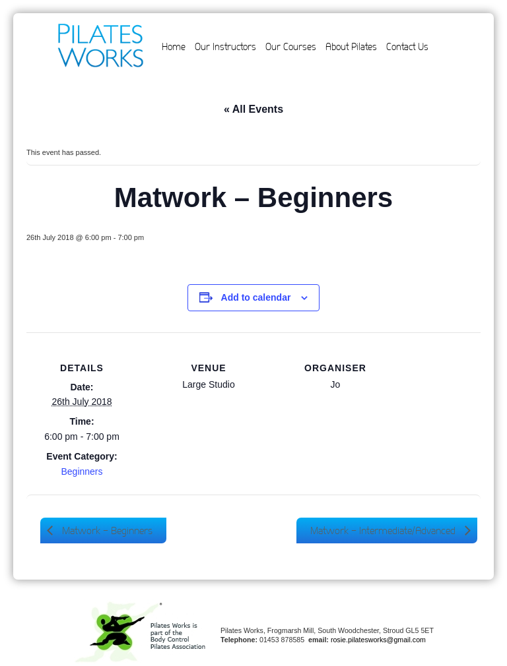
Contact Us (407, 47)
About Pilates (351, 47)
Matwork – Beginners (105, 530)
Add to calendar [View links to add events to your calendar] (256, 297)
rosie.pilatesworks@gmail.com (378, 640)
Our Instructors (225, 47)
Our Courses (290, 47)
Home (174, 47)
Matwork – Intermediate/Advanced (384, 530)
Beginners (81, 471)
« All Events (253, 109)
